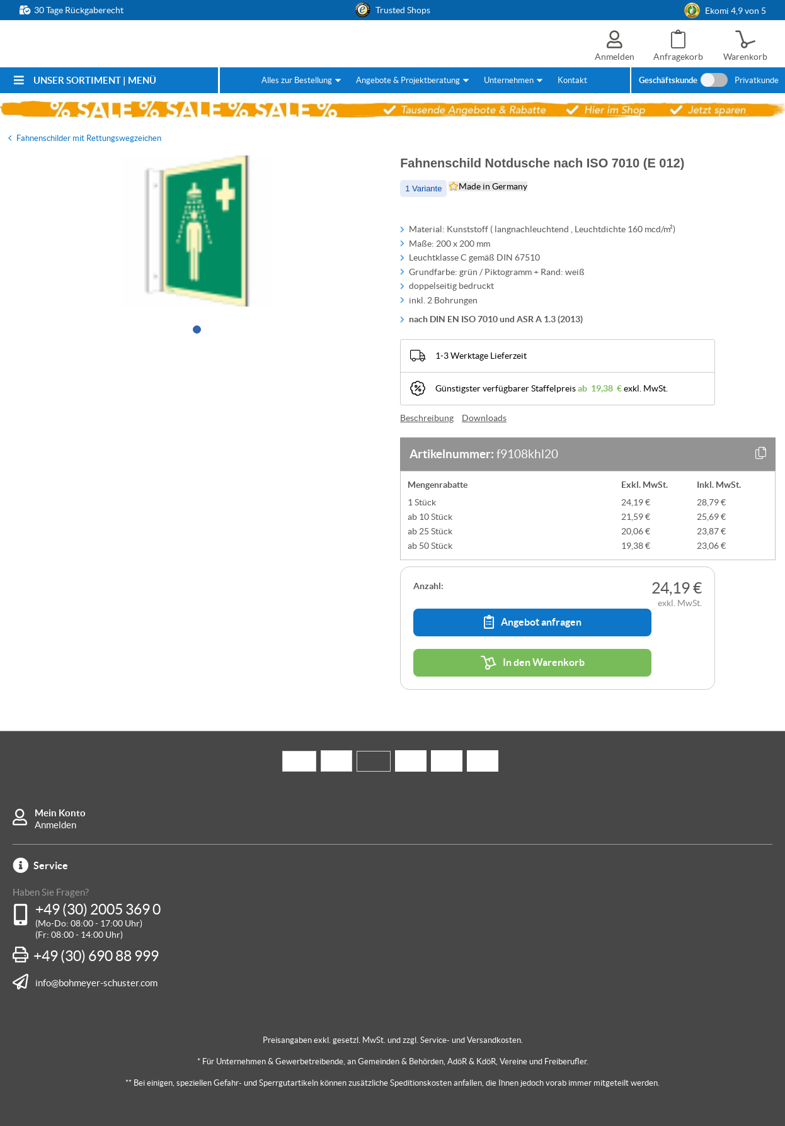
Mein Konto (60, 813)
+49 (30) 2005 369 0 (98, 909)
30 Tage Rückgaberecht (78, 10)
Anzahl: (428, 586)
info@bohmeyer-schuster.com (96, 982)
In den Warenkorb (533, 663)
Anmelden (55, 824)
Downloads (484, 418)
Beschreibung (427, 418)
